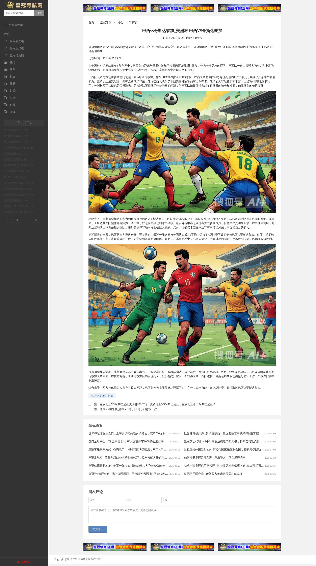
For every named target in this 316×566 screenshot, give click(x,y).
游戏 (10, 111)
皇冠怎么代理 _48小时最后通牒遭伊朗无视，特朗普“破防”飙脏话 (224, 441)
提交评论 (98, 531)
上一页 (14, 220)
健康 (10, 97)
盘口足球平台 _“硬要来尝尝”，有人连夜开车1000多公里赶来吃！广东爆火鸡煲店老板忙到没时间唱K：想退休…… (159, 441)
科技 (10, 104)
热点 (10, 62)
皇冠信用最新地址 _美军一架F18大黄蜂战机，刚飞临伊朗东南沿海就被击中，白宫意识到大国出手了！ (152, 465)
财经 (10, 90)
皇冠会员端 (14, 48)
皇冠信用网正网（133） (16, 200)
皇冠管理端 (14, 41)
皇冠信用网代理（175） (16, 142)
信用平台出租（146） (15, 177)
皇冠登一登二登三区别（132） (20, 206)
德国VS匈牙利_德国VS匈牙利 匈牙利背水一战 (128, 409)
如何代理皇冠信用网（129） (19, 212)
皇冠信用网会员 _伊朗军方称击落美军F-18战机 (213, 473)
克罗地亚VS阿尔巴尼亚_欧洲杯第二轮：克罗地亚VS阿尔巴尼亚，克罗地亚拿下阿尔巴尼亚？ (158, 404)
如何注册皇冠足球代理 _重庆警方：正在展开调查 (214, 457)
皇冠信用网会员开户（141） (19, 183)
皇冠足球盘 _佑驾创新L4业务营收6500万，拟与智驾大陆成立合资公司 (132, 457)
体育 (10, 83)
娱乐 (10, 69)
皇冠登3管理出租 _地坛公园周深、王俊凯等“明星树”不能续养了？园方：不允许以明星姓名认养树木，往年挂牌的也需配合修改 (167, 473)
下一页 (33, 220)
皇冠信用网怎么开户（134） (19, 194)
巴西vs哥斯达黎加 (102, 395)
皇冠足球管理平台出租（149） (20, 159)
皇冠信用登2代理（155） (17, 153)
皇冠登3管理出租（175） (17, 136)
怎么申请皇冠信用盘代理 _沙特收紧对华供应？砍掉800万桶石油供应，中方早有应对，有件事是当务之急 (249, 465)
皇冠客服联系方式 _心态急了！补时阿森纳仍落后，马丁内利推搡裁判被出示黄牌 (138, 449)
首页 (7, 34)
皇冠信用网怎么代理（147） (19, 165)
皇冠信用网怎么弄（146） (18, 171)
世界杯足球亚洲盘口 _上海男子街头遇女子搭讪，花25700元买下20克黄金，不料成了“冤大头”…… (149, 433)
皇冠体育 (105, 22)
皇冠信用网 (14, 55)
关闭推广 (26, 561)
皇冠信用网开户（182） (16, 130)
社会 (10, 76)
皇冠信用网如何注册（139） (19, 188)
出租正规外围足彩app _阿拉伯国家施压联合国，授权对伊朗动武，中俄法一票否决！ (236, 449)
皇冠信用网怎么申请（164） (19, 147)
